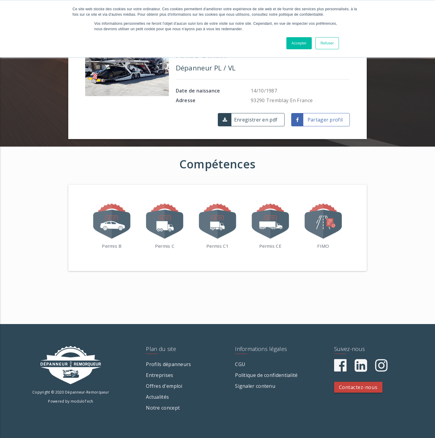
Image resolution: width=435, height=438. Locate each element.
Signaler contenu (255, 386)
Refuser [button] (327, 43)
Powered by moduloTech (70, 401)
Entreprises (159, 375)
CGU (240, 364)
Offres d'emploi (164, 386)
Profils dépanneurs (168, 364)
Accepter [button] (299, 43)
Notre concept (163, 407)
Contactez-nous (358, 387)
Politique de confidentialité (266, 375)
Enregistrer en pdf (255, 119)
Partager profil (325, 119)
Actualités (157, 397)
